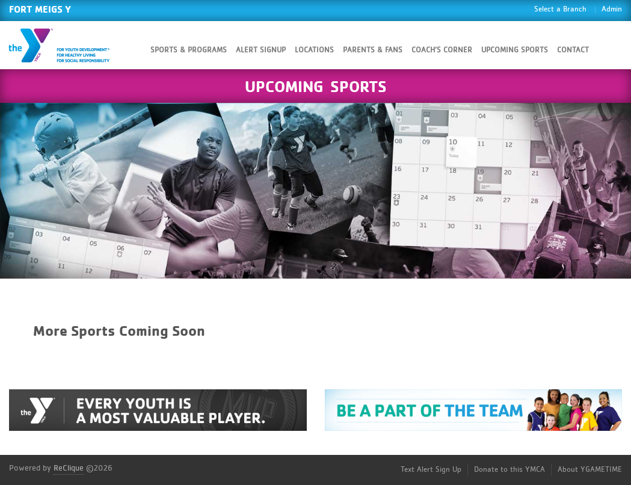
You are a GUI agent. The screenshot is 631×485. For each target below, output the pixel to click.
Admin (612, 9)
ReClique (69, 468)
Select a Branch (560, 9)
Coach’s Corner (441, 50)
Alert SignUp (261, 50)
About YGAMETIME (590, 470)
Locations (314, 50)
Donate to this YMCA (509, 470)
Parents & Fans (372, 50)
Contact (573, 50)
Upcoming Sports (514, 50)
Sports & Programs (188, 50)
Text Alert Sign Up (431, 470)
